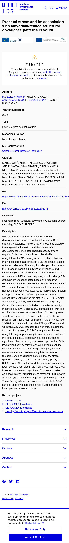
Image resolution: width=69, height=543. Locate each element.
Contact (7, 467)
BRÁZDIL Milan (38, 100)
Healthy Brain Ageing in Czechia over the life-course (34, 411)
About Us (7, 457)
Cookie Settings (34, 525)
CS (51, 7)
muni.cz (43, 78)
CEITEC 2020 (13, 400)
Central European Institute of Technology (22, 151)
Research (8, 429)
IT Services (9, 438)
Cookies (19, 498)
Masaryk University (19, 494)
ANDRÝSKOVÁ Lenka (14, 100)
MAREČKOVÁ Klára (13, 97)
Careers (7, 448)
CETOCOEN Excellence (18, 404)
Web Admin (7, 498)
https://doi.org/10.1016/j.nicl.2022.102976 (25, 208)
